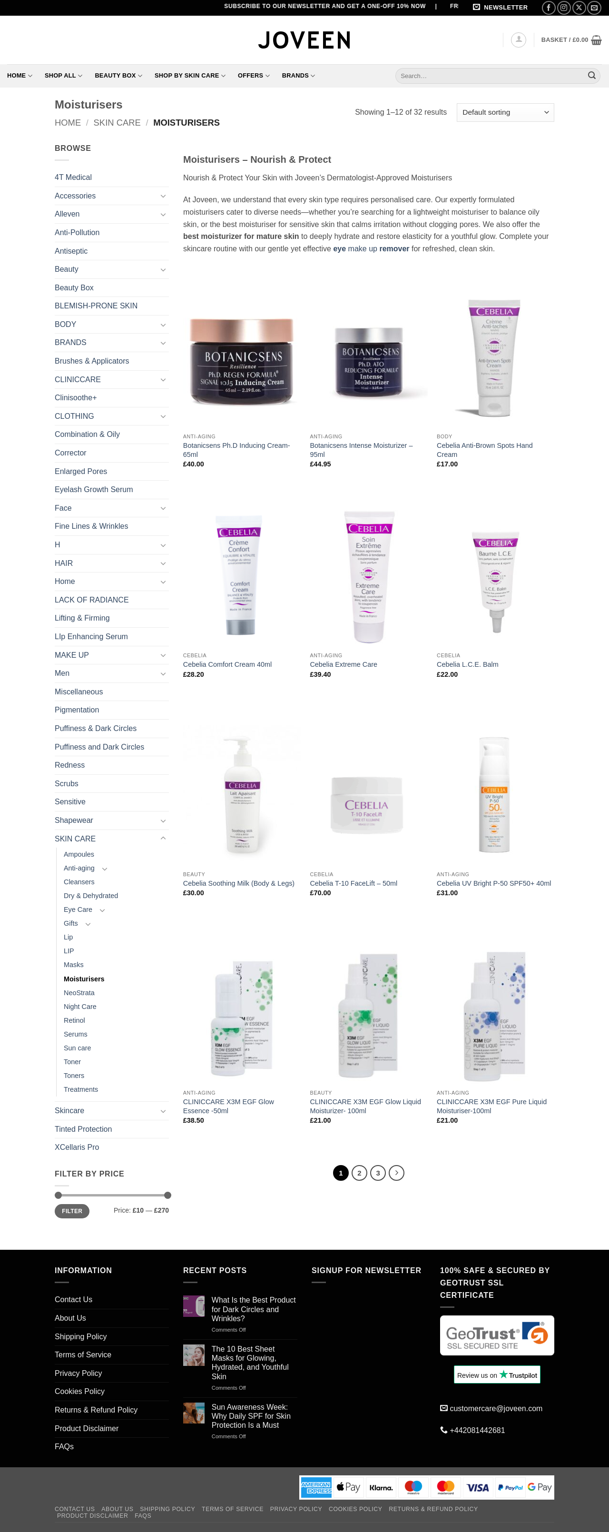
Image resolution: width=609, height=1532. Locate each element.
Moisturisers (84, 979)
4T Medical (73, 177)
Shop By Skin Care (190, 75)
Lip (68, 937)
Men (62, 673)
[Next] (397, 1173)
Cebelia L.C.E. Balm (468, 664)
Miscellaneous (79, 692)
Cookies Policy (80, 1391)
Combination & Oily (87, 434)
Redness (70, 765)
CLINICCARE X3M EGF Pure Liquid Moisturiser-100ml (492, 1106)
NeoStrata (79, 993)
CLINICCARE (78, 380)
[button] (502, 8)
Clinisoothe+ (76, 398)
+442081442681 (477, 1430)
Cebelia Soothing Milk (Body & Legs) (239, 883)
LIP (69, 951)
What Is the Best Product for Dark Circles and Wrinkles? (254, 1309)
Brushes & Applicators (92, 361)
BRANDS (71, 342)
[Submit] (592, 76)
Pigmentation (77, 710)
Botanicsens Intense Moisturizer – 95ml (361, 450)
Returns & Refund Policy (96, 1410)
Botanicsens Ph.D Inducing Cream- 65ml (236, 450)
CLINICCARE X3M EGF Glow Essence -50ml (228, 1106)
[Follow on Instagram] (564, 8)
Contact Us (73, 1299)
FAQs (64, 1447)
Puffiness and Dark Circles (99, 747)
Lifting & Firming (82, 618)
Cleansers (79, 882)
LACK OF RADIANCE (92, 600)
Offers (254, 75)
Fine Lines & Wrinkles (91, 526)
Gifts (71, 923)
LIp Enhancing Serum (91, 637)
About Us (70, 1318)
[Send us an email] (594, 8)
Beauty (67, 269)
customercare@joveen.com (496, 1408)
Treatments (81, 1089)
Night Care (80, 1006)
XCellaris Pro (77, 1147)
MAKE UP (72, 655)
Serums (76, 1034)
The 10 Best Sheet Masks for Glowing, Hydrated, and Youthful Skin (250, 1363)
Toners (74, 1075)
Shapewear (74, 820)
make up (371, 249)
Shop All (64, 75)
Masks (74, 965)
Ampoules (79, 854)
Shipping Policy (81, 1337)
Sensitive (70, 802)
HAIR (64, 563)
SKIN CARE (117, 123)
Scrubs (67, 784)
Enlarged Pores (81, 471)
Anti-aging (79, 868)
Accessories (75, 196)
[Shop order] (505, 112)
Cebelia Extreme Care (343, 664)
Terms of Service (83, 1355)
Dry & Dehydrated (91, 895)
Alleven (67, 214)
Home (19, 75)
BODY (65, 324)
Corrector (71, 453)
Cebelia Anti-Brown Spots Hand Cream (485, 450)
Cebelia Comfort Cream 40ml (227, 664)
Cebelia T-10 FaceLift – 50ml (353, 883)
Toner (72, 1062)
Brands (298, 75)
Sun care (77, 1048)
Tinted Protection (83, 1129)
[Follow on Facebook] (549, 8)
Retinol (74, 1020)
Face (63, 508)
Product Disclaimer (86, 1428)
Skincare (69, 1111)
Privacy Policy (78, 1373)
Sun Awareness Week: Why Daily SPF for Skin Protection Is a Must (251, 1416)
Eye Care (78, 909)
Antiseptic (71, 251)
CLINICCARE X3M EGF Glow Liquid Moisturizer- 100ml (365, 1106)
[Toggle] (163, 195)
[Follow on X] (579, 8)
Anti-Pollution (77, 232)
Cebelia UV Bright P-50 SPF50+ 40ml (494, 883)
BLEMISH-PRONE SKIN (96, 306)
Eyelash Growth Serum (94, 489)
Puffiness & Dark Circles (96, 728)
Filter (72, 1211)
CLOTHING (74, 416)
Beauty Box (118, 75)
